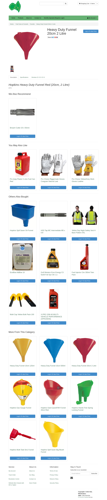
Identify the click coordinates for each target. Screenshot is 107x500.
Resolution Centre (14, 479)
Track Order (12, 475)
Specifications (24, 77)
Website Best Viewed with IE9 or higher (16, 484)
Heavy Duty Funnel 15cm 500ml (53, 366)
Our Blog (31, 475)
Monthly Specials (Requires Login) (54, 18)
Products (20, 18)
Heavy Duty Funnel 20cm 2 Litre (45, 24)
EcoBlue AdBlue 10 (17, 272)
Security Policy (54, 483)
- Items (87, 3)
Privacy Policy (54, 475)
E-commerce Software (83, 497)
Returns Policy (54, 479)
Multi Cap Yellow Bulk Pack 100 (22, 314)
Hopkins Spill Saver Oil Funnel (21, 230)
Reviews (38, 77)
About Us (29, 18)
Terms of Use (54, 471)
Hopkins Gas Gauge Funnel (20, 408)
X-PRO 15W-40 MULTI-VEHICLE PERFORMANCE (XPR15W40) (51, 317)
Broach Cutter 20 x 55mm (20, 128)
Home (13, 18)
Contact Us (37, 18)
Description (13, 77)
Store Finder (33, 483)
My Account (12, 471)
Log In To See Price (91, 31)
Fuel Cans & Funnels (22, 24)
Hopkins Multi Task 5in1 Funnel (22, 450)
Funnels (32, 24)
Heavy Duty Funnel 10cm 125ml (22, 366)
